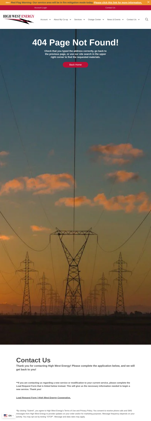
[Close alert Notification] (148, 2)
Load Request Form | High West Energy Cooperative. (43, 398)
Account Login (42, 7)
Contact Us (108, 7)
